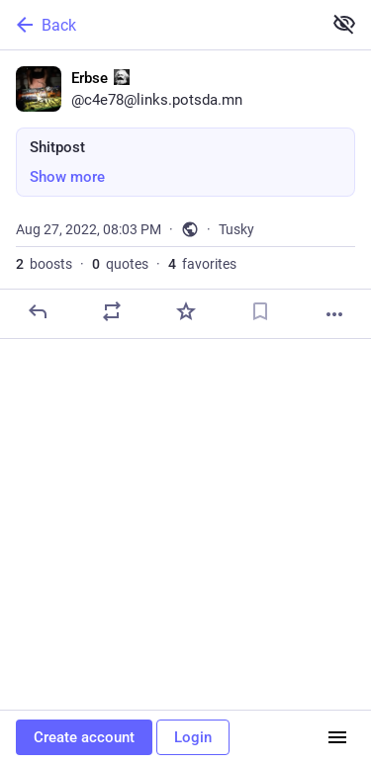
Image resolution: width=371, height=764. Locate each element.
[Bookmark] (260, 311)
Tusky (236, 229)
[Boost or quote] (112, 311)
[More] (334, 314)
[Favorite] (186, 311)
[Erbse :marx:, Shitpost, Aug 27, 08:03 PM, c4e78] (185, 194)
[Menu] (337, 737)
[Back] (159, 24)
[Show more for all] (344, 23)
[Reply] (37, 311)
